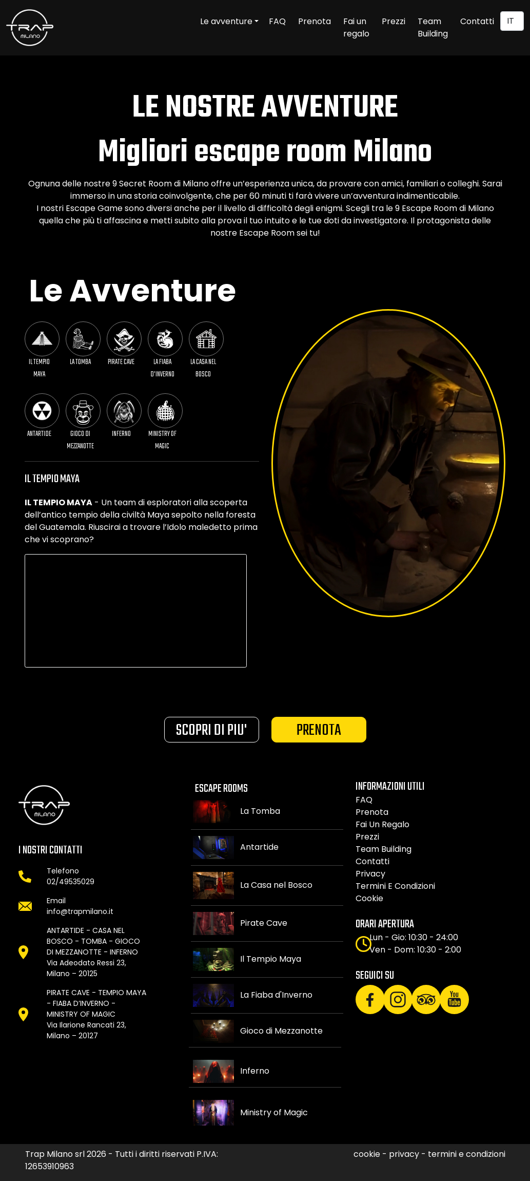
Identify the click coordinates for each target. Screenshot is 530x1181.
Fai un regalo (356, 27)
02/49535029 (70, 882)
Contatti (477, 21)
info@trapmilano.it (80, 911)
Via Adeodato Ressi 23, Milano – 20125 (86, 968)
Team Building (433, 27)
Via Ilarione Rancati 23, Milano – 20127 (86, 1030)
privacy (370, 874)
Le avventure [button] (226, 21)
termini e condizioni (395, 886)
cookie (369, 898)
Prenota (314, 21)
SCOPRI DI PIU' (211, 730)
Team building (383, 849)
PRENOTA (319, 730)
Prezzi (393, 21)
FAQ (277, 21)
